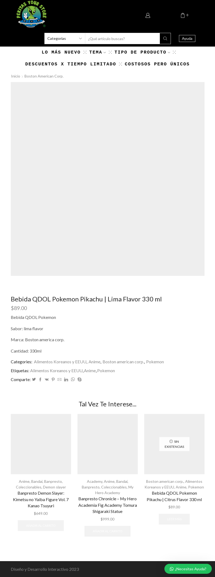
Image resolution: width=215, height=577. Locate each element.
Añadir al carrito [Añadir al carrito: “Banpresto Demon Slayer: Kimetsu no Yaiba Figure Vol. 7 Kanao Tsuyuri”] (40, 525)
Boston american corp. (44, 76)
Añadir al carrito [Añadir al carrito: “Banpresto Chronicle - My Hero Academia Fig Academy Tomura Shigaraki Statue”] (107, 531)
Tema (97, 52)
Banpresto (53, 481)
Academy (94, 481)
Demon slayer (54, 487)
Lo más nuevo (61, 52)
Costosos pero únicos (157, 64)
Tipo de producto (142, 52)
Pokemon (155, 361)
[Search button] (165, 38)
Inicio (15, 76)
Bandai (37, 481)
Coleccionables (28, 487)
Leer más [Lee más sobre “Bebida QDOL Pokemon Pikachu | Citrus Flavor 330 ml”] (174, 519)
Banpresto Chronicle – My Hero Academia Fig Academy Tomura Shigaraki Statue (107, 505)
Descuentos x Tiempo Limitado (70, 64)
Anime (94, 361)
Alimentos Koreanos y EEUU (60, 361)
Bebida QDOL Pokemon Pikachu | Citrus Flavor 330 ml (174, 496)
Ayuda (187, 38)
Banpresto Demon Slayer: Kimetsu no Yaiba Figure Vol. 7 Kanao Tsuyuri (41, 499)
